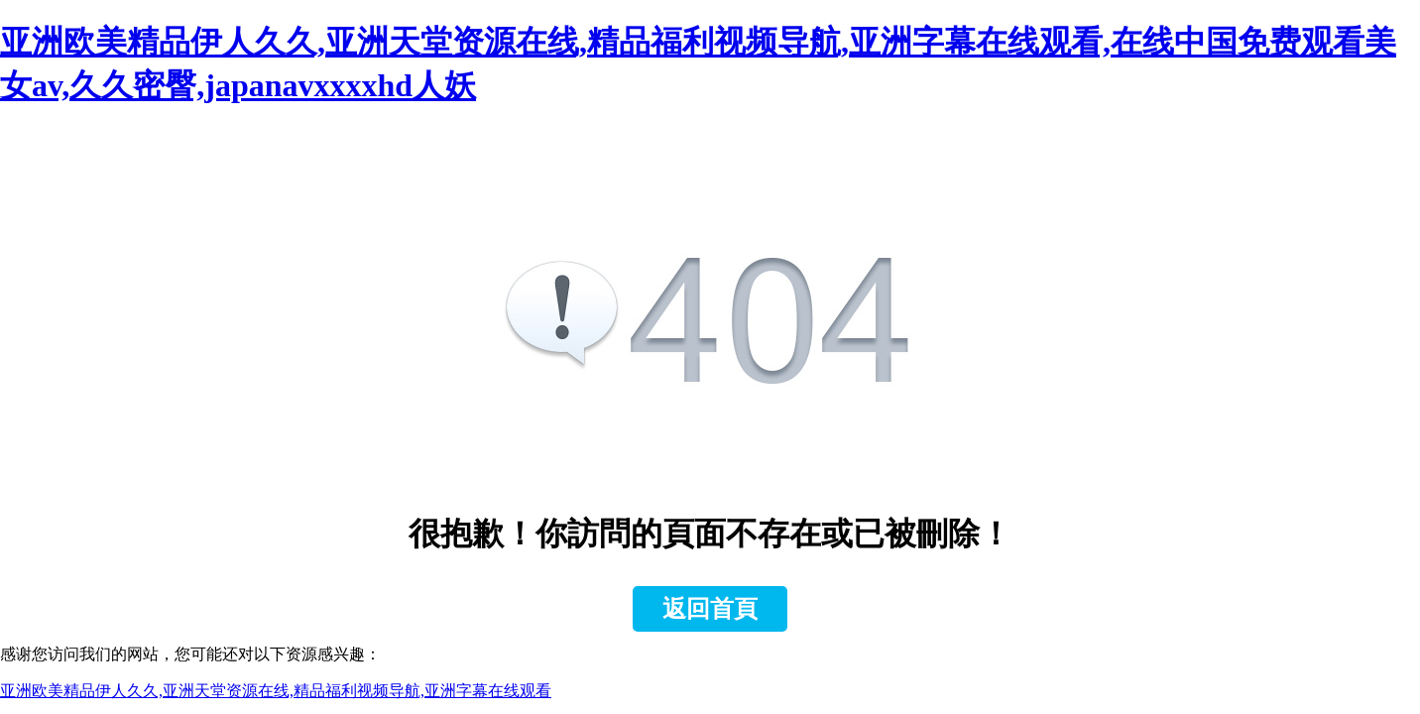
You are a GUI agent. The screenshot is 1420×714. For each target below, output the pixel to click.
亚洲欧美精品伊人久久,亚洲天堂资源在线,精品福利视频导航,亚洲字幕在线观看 (275, 690)
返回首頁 (710, 609)
